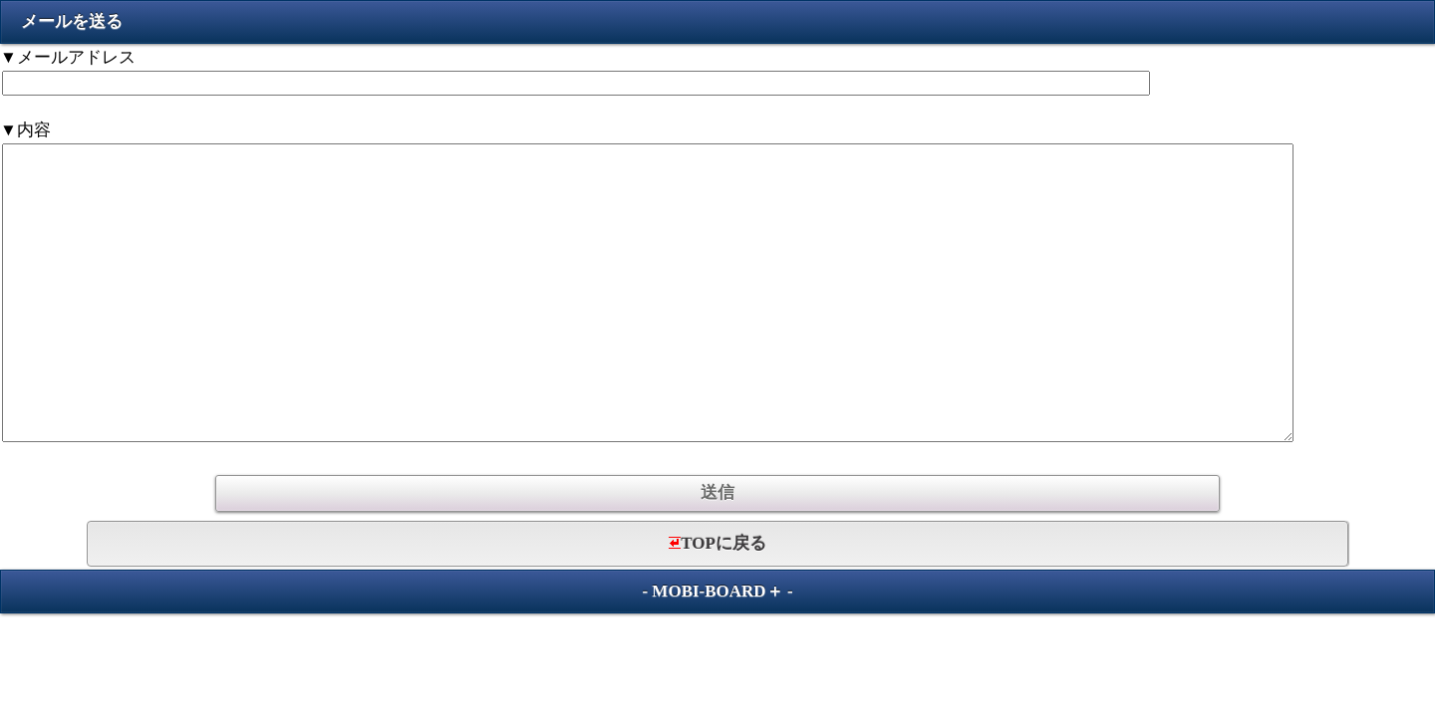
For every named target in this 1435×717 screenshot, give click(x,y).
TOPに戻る (717, 543)
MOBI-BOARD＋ (717, 591)
